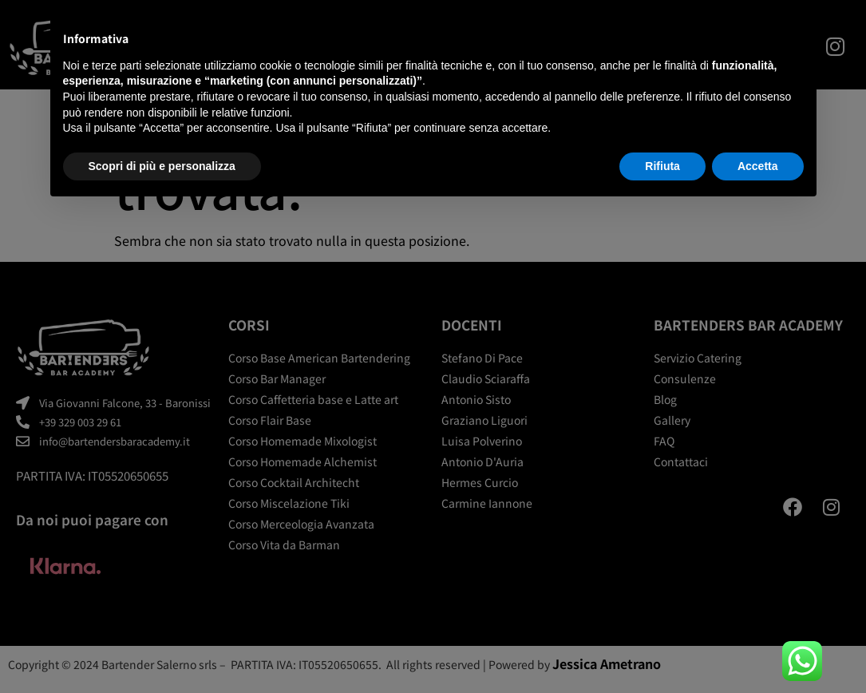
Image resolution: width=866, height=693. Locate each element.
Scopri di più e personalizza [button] (162, 166)
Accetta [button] (757, 166)
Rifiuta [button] (662, 166)
